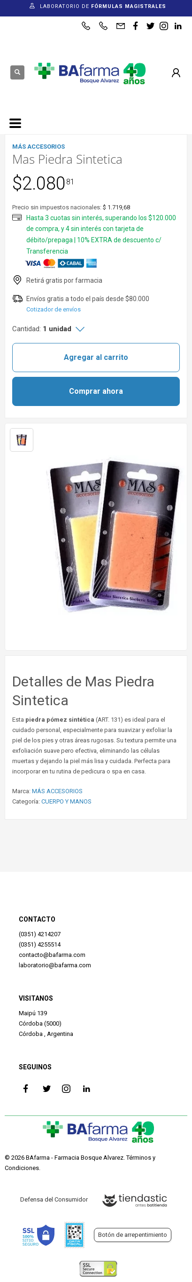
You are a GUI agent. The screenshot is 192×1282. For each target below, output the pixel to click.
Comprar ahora (96, 391)
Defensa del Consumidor (54, 1199)
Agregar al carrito (96, 357)
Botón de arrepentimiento (132, 1234)
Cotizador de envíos (53, 309)
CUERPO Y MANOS (66, 801)
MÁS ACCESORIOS (57, 791)
